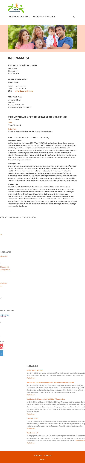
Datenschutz (38, 455)
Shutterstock (12, 129)
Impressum (47, 455)
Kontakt (42, 459)
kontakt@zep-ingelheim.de (24, 91)
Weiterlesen (63, 378)
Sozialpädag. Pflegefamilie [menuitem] (19, 17)
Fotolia (10, 123)
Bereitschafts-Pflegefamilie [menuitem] (44, 17)
